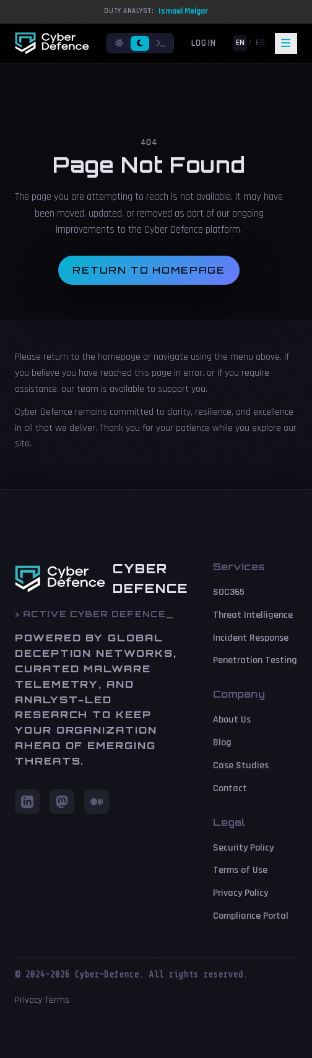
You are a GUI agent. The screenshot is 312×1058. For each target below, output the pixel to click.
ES (260, 42)
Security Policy (243, 847)
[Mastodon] (62, 801)
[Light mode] (119, 43)
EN (240, 42)
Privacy (28, 1000)
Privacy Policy (240, 893)
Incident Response (250, 637)
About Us (232, 719)
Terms (57, 1000)
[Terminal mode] (160, 43)
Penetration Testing (255, 660)
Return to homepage (148, 270)
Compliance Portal (250, 915)
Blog (222, 742)
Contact (230, 788)
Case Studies (241, 765)
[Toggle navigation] (286, 43)
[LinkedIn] (27, 801)
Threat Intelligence (253, 615)
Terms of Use (240, 870)
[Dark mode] (140, 43)
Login (203, 43)
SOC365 (229, 592)
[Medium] (96, 801)
